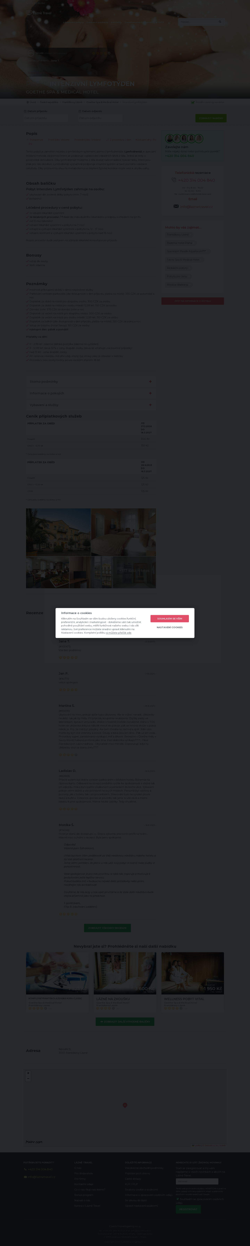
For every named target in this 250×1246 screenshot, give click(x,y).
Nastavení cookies (170, 627)
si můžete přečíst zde (118, 632)
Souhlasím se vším (169, 618)
